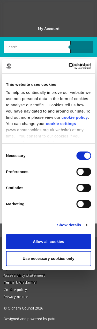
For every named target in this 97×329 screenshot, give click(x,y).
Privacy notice (16, 296)
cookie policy (75, 117)
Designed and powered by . (30, 318)
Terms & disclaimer (20, 282)
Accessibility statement (24, 275)
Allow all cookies (48, 241)
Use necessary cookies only (48, 258)
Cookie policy (15, 289)
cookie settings (61, 123)
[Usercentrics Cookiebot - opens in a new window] (69, 66)
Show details (69, 225)
